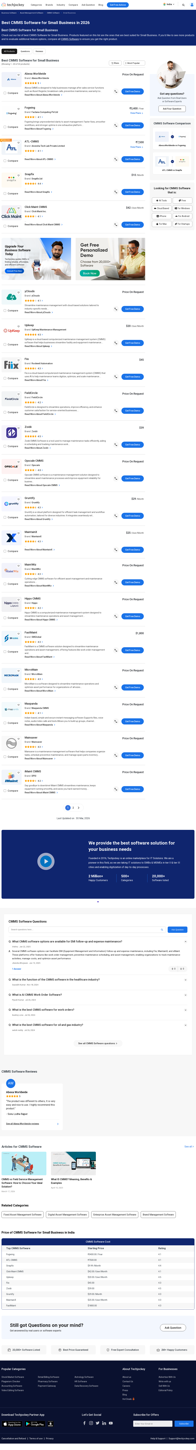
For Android (182, 216)
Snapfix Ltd (37, 178)
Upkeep (29, 325)
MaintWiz (30, 564)
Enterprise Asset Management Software (114, 1214)
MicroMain (31, 669)
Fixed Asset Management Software (22, 1214)
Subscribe (184, 1423)
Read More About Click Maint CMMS (44, 224)
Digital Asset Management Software (67, 1214)
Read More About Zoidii (38, 448)
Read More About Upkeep (39, 346)
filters (115, 63)
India (169, 4)
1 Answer (16, 969)
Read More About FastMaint (40, 657)
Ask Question (88, 5)
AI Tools (161, 200)
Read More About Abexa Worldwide (44, 95)
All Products (9, 51)
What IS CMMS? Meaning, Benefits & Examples (71, 1181)
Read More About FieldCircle (41, 414)
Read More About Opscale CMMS (43, 485)
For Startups (182, 224)
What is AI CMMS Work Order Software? (37, 994)
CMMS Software (53, 13)
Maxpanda (31, 703)
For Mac (161, 224)
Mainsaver (31, 737)
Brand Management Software (158, 1214)
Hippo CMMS (33, 598)
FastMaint (31, 632)
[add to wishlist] (18, 75)
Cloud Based (161, 208)
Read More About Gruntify (39, 519)
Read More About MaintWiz (40, 585)
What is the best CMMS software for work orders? (43, 1009)
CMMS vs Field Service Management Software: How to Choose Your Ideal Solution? (22, 1183)
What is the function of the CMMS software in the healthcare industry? (56, 979)
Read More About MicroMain (40, 691)
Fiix (27, 359)
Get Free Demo (132, 91)
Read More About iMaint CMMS (41, 792)
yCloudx (30, 291)
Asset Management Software (31, 13)
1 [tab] (98, 901)
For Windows (182, 208)
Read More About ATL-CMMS (40, 159)
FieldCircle (31, 393)
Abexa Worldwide (35, 73)
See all (189, 1146)
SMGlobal (36, 637)
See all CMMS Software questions (98, 1043)
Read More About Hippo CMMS (41, 619)
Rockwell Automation (42, 363)
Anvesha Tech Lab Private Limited (48, 146)
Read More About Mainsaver (40, 758)
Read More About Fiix (37, 380)
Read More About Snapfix (39, 192)
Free (182, 200)
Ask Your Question (172, 109)
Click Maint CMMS (36, 206)
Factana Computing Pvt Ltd (45, 112)
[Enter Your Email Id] (152, 1424)
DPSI (34, 776)
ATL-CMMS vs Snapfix (172, 170)
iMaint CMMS (33, 771)
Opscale (36, 465)
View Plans (137, 113)
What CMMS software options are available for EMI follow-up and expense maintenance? (67, 941)
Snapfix (29, 174)
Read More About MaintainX (40, 549)
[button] (98, 944)
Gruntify (30, 498)
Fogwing (30, 107)
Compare (73, 5)
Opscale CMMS (34, 460)
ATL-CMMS (32, 141)
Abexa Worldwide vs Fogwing (172, 145)
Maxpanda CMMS (40, 708)
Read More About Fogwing (39, 129)
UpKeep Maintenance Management (49, 329)
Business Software (9, 13)
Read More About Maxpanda (40, 725)
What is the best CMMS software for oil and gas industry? (47, 1024)
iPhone (161, 216)
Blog (100, 5)
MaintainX (31, 532)
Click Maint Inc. (39, 211)
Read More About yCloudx (39, 312)
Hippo (35, 603)
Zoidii (28, 426)
